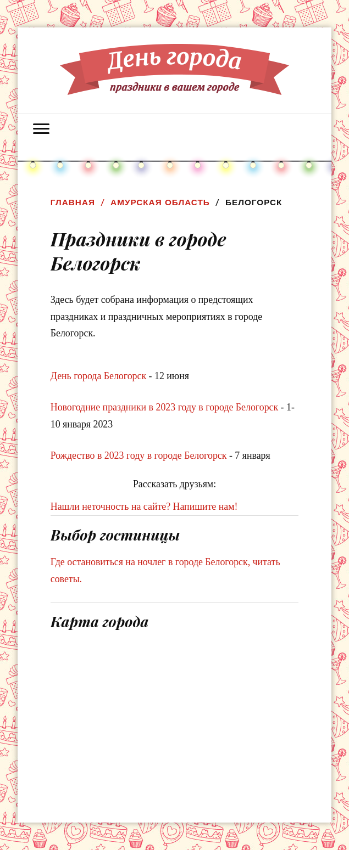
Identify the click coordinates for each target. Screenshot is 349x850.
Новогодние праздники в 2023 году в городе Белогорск (164, 407)
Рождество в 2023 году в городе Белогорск (139, 455)
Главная (73, 202)
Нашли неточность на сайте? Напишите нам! (144, 506)
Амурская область (160, 202)
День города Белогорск (98, 375)
